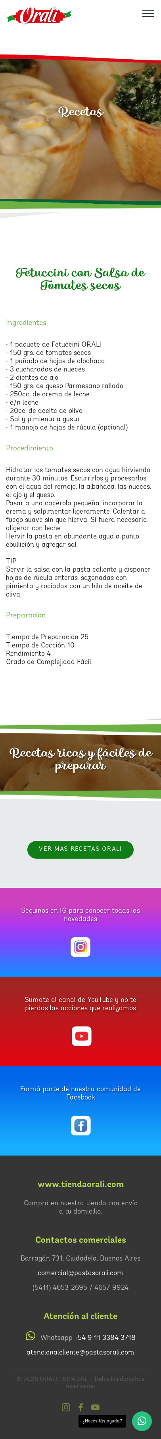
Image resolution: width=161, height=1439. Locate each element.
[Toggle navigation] (148, 13)
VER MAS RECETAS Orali (80, 849)
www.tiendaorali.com (81, 1184)
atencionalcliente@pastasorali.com (80, 1352)
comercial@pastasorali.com (80, 1273)
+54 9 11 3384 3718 (105, 1338)
